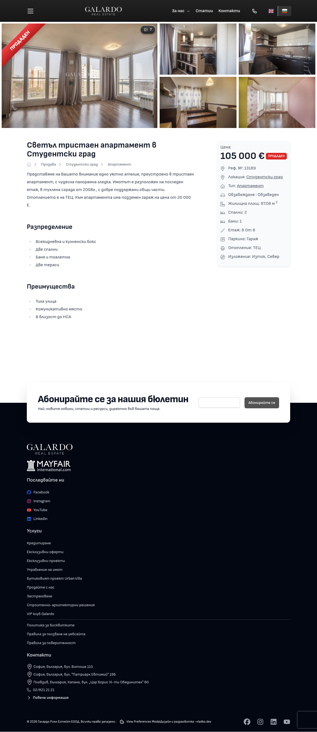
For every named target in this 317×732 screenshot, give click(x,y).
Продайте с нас (40, 587)
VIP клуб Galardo (40, 614)
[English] (271, 11)
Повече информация (48, 698)
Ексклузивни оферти (45, 552)
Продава (48, 164)
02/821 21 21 (40, 690)
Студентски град (82, 164)
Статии (204, 11)
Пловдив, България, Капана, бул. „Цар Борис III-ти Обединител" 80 (91, 682)
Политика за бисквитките (51, 625)
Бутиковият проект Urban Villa (54, 578)
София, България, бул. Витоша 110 (63, 667)
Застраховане (39, 596)
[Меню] (30, 11)
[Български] (284, 11)
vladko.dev (203, 722)
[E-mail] (219, 403)
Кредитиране (39, 543)
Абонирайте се (261, 403)
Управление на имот (45, 570)
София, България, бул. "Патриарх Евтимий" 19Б (74, 674)
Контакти (229, 11)
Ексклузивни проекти (46, 561)
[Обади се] (254, 11)
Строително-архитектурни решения (61, 605)
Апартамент (119, 164)
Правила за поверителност (51, 643)
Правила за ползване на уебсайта (56, 634)
